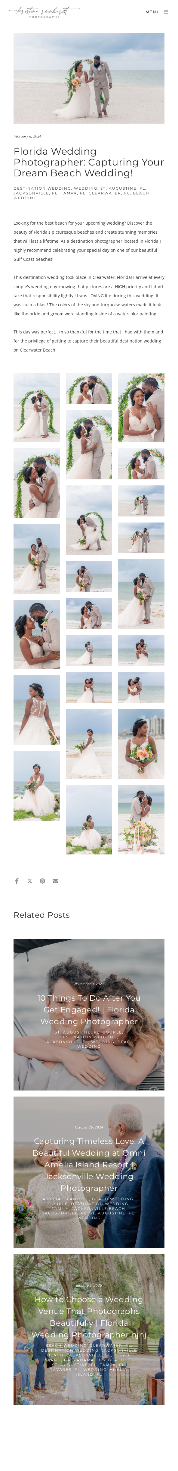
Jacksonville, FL (36, 193)
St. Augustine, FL (122, 188)
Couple (112, 1032)
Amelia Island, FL (66, 1199)
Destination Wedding (42, 188)
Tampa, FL (73, 193)
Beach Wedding (113, 1199)
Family (60, 1208)
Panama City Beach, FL (103, 1360)
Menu (157, 11)
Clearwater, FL (109, 193)
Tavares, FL (65, 1369)
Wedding (85, 188)
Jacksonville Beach (98, 1208)
